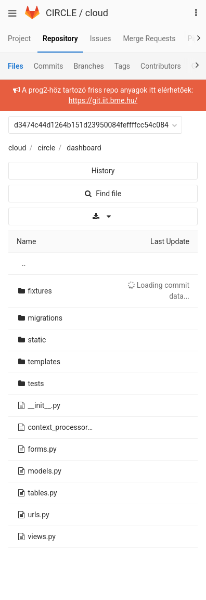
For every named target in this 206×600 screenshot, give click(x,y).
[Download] (103, 216)
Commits (48, 66)
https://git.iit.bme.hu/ (103, 100)
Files (15, 66)
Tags (122, 66)
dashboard (84, 148)
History (103, 171)
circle (47, 148)
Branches (89, 66)
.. (23, 263)
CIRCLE (61, 12)
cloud (96, 12)
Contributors (160, 66)
